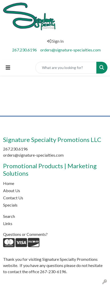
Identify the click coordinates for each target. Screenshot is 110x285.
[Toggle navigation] (8, 67)
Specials (10, 204)
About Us (11, 190)
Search (9, 216)
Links (7, 223)
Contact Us (13, 197)
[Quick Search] (66, 68)
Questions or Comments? (25, 234)
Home (8, 183)
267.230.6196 (24, 49)
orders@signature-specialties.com (70, 49)
